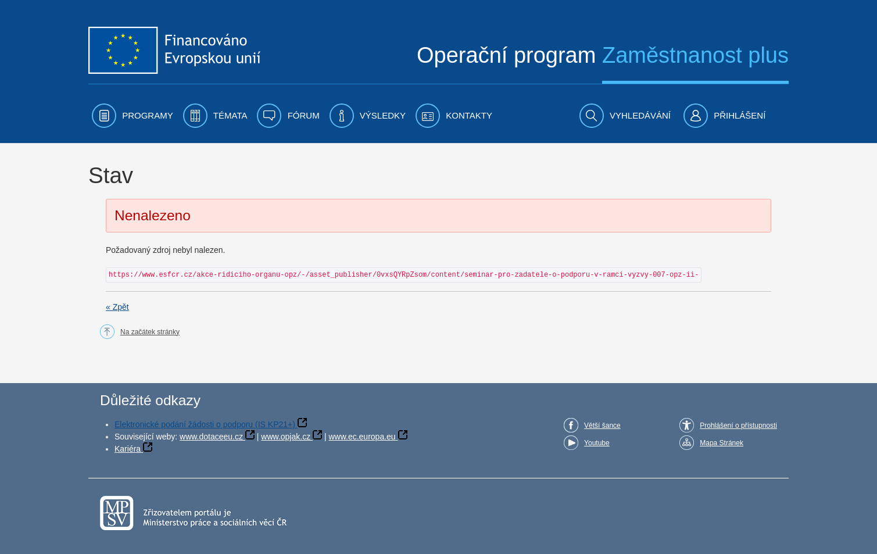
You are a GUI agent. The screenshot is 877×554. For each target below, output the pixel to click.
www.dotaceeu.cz (211, 436)
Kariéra (127, 448)
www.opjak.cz (285, 436)
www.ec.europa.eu (361, 436)
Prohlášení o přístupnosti (738, 425)
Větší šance (602, 425)
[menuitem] (132, 115)
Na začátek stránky (150, 332)
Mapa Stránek (721, 443)
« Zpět (117, 307)
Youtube (597, 443)
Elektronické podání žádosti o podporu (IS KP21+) (204, 424)
